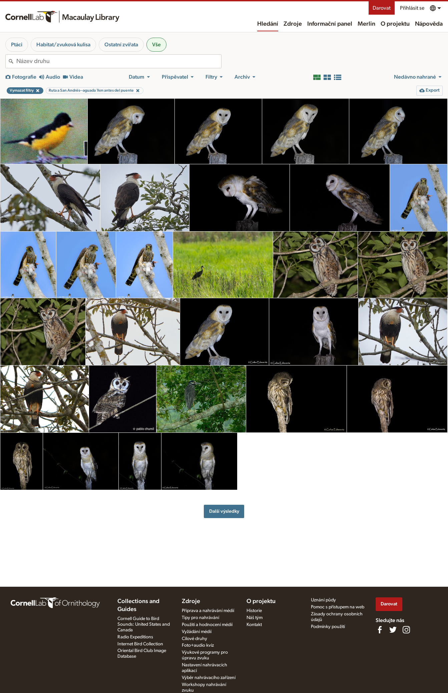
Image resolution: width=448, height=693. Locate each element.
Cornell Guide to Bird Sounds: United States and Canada (143, 624)
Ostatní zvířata (121, 44)
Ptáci (16, 44)
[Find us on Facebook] (380, 630)
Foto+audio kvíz (198, 645)
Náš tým (255, 617)
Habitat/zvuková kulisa (63, 44)
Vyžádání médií (196, 631)
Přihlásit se (412, 8)
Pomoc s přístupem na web (337, 607)
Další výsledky (224, 511)
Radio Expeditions (135, 637)
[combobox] (118, 61)
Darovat (382, 8)
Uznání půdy (323, 600)
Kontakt (254, 624)
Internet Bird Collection (140, 644)
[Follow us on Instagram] (406, 630)
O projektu (395, 24)
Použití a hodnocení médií (207, 624)
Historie (254, 610)
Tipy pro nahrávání (200, 617)
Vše (156, 44)
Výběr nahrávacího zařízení (209, 677)
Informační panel (329, 24)
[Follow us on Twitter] (393, 630)
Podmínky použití (328, 626)
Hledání (267, 24)
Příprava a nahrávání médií (208, 610)
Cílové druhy (194, 638)
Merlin (366, 24)
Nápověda (429, 24)
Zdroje (293, 24)
